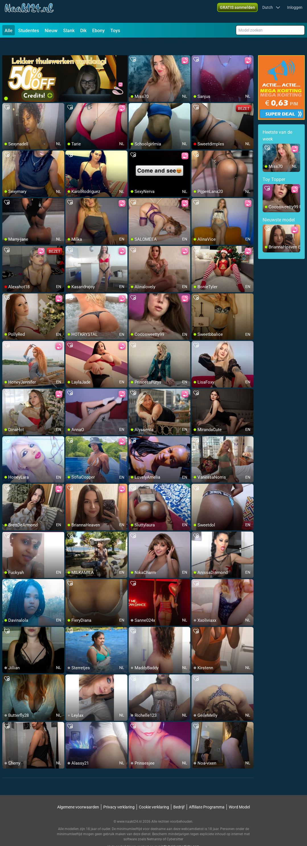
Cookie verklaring (154, 792)
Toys (115, 30)
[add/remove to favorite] (133, 46)
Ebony (98, 30)
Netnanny (155, 825)
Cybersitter (175, 825)
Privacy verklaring (119, 792)
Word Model (239, 792)
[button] (271, 11)
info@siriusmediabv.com (180, 832)
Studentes (28, 30)
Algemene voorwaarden (78, 792)
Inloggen (294, 11)
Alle (9, 30)
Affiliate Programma (206, 792)
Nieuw (51, 30)
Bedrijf (179, 792)
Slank (69, 30)
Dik (83, 30)
